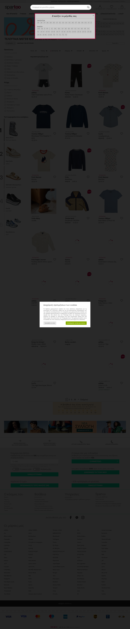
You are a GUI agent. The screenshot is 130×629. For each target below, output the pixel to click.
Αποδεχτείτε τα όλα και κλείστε (76, 323)
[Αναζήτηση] (88, 7)
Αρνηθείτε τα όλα (50, 323)
